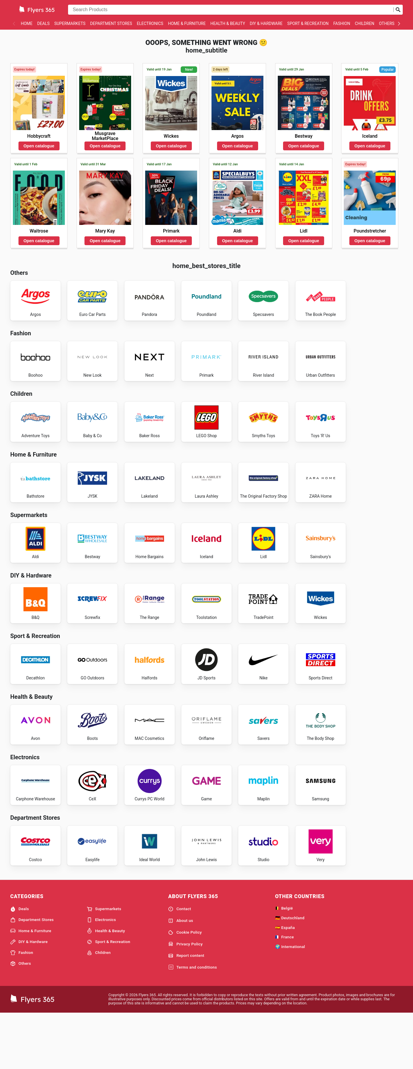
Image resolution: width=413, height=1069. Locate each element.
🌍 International (290, 1001)
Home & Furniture (187, 23)
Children (364, 23)
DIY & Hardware (266, 23)
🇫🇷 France (284, 992)
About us (180, 975)
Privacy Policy (185, 999)
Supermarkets (69, 23)
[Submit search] (398, 9)
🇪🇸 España (285, 982)
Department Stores (111, 23)
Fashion (341, 23)
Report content (186, 1011)
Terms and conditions (192, 1022)
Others (387, 23)
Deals (43, 23)
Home (27, 23)
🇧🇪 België (284, 963)
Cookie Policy (185, 987)
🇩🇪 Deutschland (289, 972)
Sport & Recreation (308, 23)
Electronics (150, 23)
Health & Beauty (227, 23)
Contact (179, 964)
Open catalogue (38, 146)
